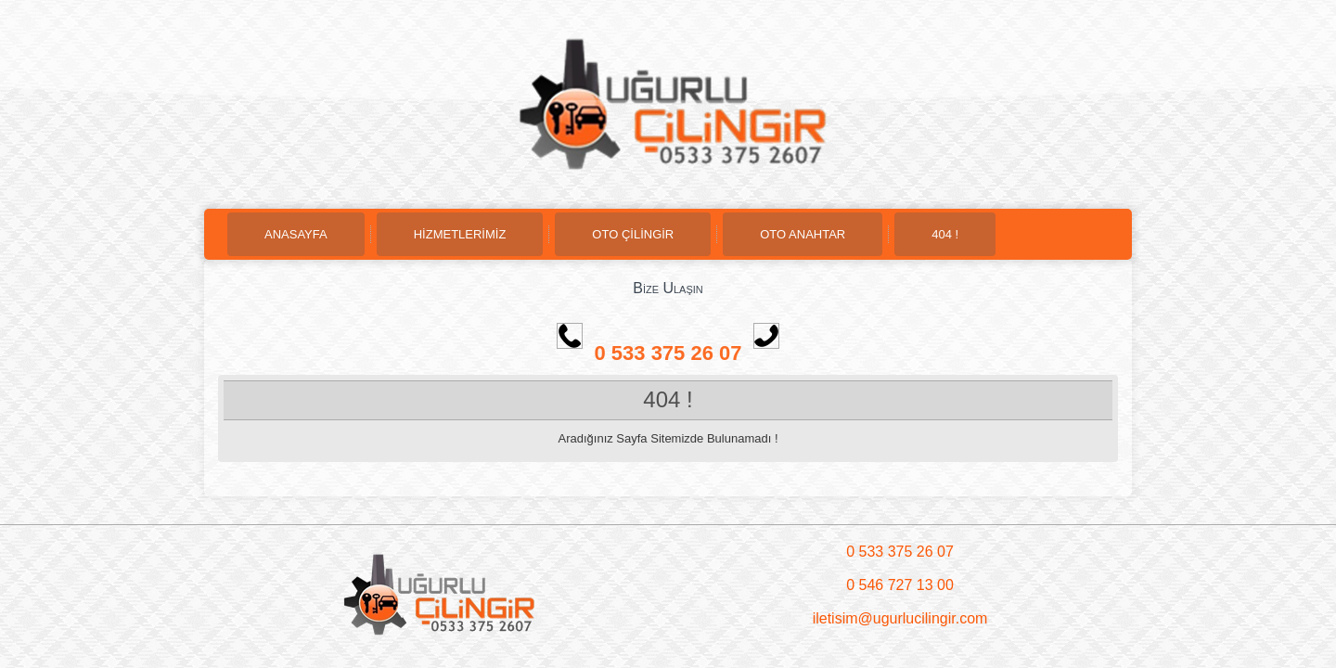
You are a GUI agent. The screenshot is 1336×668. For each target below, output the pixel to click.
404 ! (944, 234)
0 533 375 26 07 (686, 353)
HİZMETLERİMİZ (460, 234)
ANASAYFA (296, 234)
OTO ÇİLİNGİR (633, 234)
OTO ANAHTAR (802, 234)
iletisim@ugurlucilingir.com (900, 618)
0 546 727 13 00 (900, 585)
